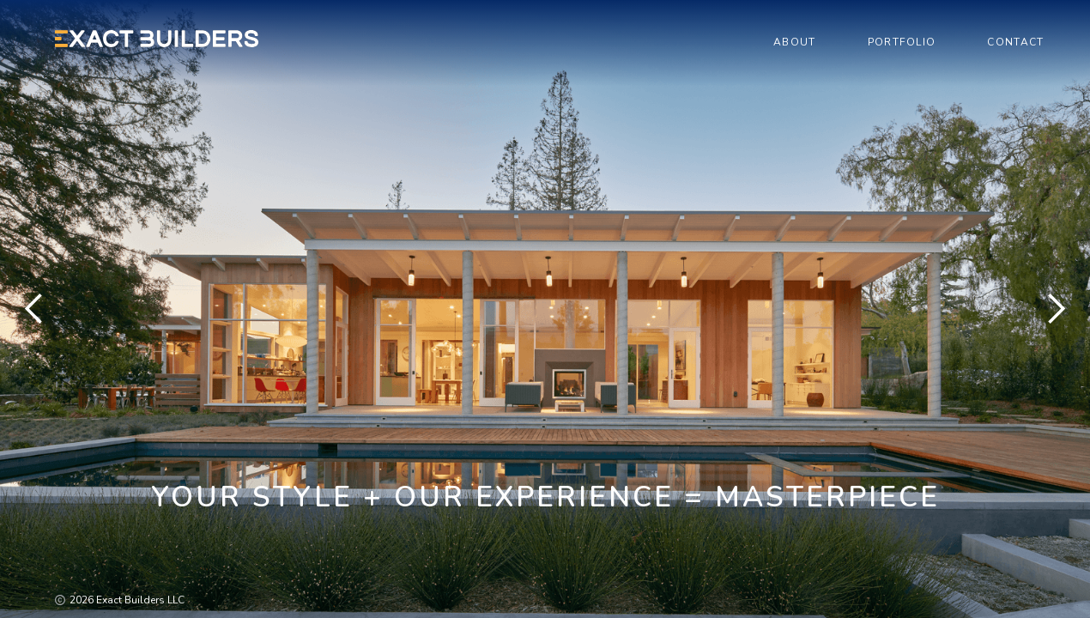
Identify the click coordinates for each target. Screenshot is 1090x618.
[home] (157, 38)
